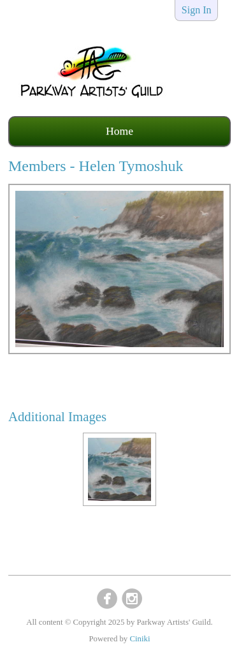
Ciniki (139, 638)
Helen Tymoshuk (131, 166)
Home (119, 130)
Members (37, 166)
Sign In (197, 9)
